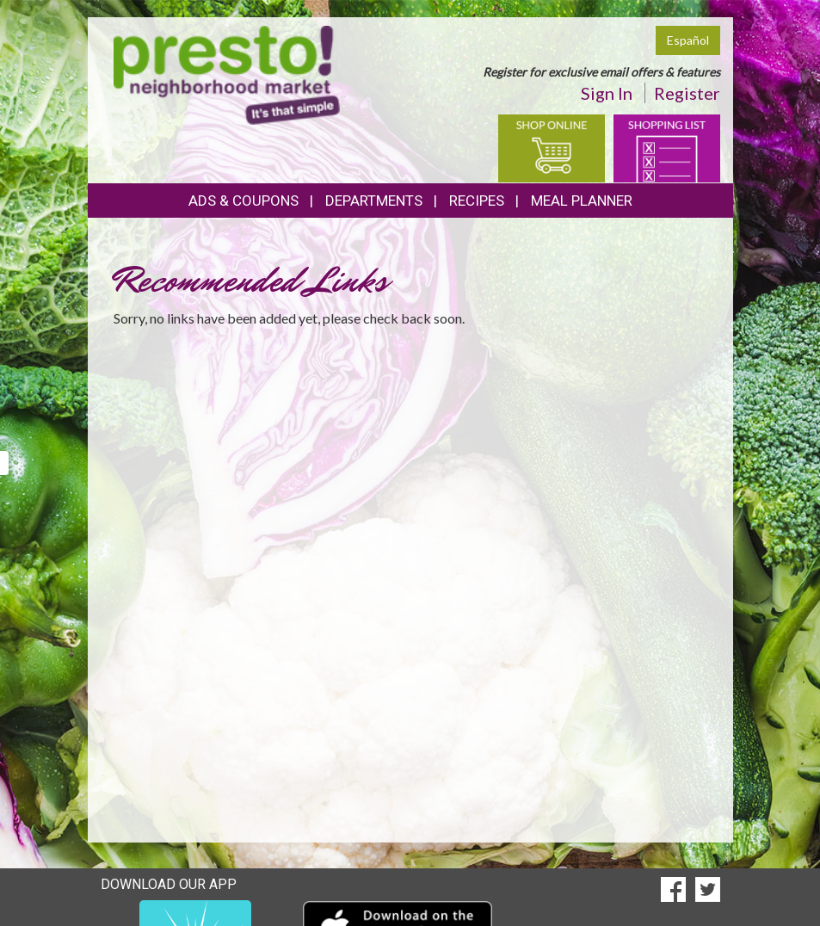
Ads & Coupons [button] (243, 200)
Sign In (606, 93)
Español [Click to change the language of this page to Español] (688, 40)
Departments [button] (373, 200)
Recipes (476, 200)
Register (687, 93)
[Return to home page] (227, 73)
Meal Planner (581, 200)
